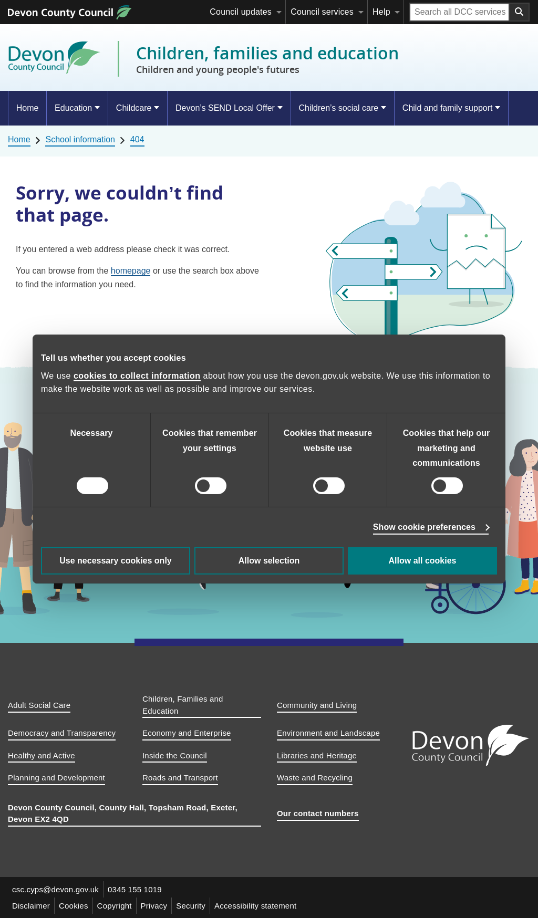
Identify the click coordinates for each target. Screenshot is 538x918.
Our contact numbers (318, 813)
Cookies (73, 905)
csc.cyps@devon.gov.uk (55, 889)
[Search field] (459, 12)
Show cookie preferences (424, 527)
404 (137, 139)
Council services (322, 11)
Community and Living (317, 705)
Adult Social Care (39, 705)
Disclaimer (31, 905)
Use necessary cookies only (115, 560)
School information (80, 139)
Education (73, 107)
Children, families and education (267, 59)
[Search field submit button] (520, 12)
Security (190, 905)
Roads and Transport (180, 777)
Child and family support (447, 107)
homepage (131, 270)
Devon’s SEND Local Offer (225, 107)
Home (27, 107)
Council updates (241, 11)
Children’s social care (338, 107)
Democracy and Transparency (62, 732)
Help (381, 11)
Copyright (114, 905)
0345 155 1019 (135, 889)
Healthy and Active (41, 755)
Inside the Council (174, 755)
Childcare (134, 107)
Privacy (154, 905)
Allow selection (269, 560)
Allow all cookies (423, 560)
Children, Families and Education (182, 704)
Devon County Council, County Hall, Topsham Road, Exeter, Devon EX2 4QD (122, 813)
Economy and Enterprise (186, 732)
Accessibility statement (255, 905)
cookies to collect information (137, 375)
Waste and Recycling (315, 777)
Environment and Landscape (328, 732)
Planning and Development (56, 777)
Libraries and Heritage (317, 755)
